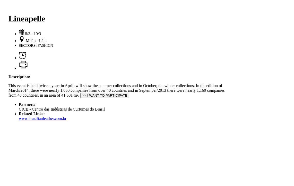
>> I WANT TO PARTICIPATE (104, 95)
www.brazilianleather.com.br (42, 118)
